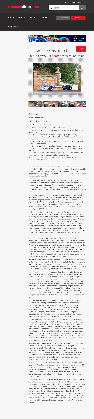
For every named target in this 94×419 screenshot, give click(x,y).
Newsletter (13, 27)
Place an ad (78, 18)
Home (11, 18)
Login (73, 3)
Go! (82, 8)
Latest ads (63, 18)
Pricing (33, 18)
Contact (43, 18)
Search (56, 56)
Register (81, 3)
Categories (22, 18)
